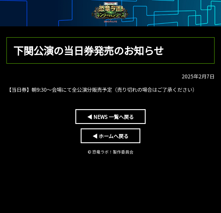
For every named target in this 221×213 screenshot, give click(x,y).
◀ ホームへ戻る (110, 136)
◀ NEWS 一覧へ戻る (110, 116)
